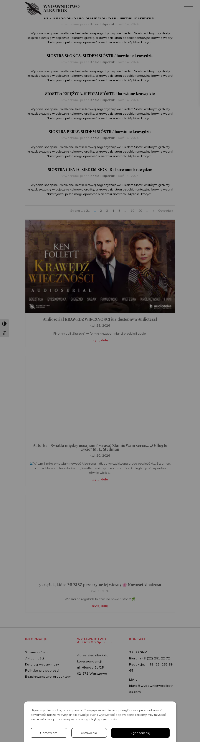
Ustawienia (89, 733)
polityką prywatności (102, 719)
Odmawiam (48, 733)
